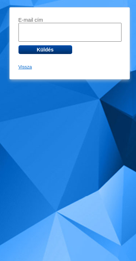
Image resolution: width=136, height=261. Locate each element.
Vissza (25, 67)
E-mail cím (30, 20)
